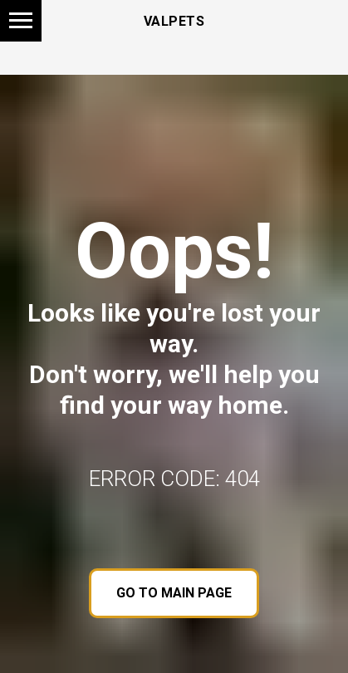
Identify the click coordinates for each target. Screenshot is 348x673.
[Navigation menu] (20, 20)
